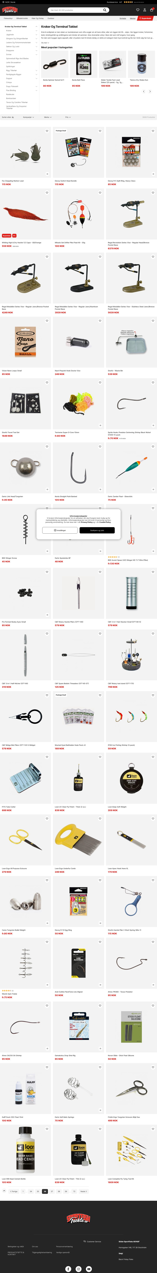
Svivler (20, 54)
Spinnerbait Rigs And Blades (17, 58)
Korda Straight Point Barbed (66, 496)
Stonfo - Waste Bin (115, 371)
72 (74, 1191)
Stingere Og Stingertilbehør (20, 38)
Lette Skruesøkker (13, 62)
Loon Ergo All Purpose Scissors (14, 868)
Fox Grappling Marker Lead (13, 181)
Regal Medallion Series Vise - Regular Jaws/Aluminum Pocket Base (76, 308)
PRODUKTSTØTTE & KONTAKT (16, 1253)
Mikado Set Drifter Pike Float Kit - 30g (70, 243)
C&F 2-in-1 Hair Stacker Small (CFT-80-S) (124, 622)
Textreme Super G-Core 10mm (67, 432)
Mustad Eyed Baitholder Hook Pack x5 (70, 745)
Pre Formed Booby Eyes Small (14, 622)
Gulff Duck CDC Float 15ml (12, 1117)
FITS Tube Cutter (9, 807)
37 (52, 1191)
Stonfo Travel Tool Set (10, 432)
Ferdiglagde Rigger (20, 74)
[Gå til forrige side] (13, 1191)
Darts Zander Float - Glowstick (120, 496)
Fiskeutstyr (8, 18)
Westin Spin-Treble (9, 994)
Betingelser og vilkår (16, 1246)
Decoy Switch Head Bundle (66, 181)
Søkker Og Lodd (20, 46)
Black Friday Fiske (126, 1259)
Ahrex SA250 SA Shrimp (12, 1055)
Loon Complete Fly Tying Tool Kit (121, 1179)
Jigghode (20, 34)
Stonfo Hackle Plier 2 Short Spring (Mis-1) (124, 930)
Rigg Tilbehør (20, 70)
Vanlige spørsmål (63, 1252)
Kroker (20, 30)
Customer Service (94, 1241)
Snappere (20, 50)
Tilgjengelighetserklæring (42, 1252)
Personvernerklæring (64, 1246)
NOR (10, 2)
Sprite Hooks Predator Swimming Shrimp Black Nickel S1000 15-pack (129, 433)
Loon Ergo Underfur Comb (65, 868)
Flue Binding (20, 90)
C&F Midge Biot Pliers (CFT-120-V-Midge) (18, 745)
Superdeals (145, 18)
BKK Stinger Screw (9, 558)
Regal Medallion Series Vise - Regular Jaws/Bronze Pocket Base (25, 308)
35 (38, 1191)
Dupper (20, 78)
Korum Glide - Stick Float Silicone (121, 1055)
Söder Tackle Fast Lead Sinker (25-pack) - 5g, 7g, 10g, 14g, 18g (111, 81)
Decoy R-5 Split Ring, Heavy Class (121, 181)
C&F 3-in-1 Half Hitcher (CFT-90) (15, 683)
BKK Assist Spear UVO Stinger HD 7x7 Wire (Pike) (128, 560)
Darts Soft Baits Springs (64, 1117)
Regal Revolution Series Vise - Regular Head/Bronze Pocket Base (128, 244)
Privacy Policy (87, 522)
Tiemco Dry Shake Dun (139, 80)
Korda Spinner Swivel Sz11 (53, 80)
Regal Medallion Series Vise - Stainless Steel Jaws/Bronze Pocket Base (131, 308)
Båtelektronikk (22, 18)
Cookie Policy (105, 522)
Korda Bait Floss (78, 80)
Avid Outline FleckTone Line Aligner (69, 992)
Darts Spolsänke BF (63, 558)
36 (45, 1191)
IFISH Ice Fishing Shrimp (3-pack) (121, 745)
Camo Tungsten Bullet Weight (13, 930)
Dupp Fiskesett (20, 86)
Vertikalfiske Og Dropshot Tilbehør (16, 107)
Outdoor (51, 18)
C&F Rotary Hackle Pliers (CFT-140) (69, 622)
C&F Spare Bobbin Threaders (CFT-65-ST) (72, 683)
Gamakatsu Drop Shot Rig (65, 1055)
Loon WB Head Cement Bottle (14, 1179)
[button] (137, 2)
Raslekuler (10, 94)
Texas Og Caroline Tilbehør (17, 102)
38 (59, 1191)
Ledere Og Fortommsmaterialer (20, 42)
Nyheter (123, 18)
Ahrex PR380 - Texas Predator (120, 992)
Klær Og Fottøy (38, 18)
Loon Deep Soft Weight (117, 807)
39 (66, 1191)
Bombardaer (11, 98)
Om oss (35, 1246)
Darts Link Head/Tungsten (12, 496)
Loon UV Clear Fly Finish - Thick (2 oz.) (70, 807)
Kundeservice (112, 2)
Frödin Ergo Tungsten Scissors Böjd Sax (124, 1117)
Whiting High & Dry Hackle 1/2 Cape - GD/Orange (21, 243)
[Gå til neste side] (84, 1191)
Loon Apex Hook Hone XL (118, 868)
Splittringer (10, 66)
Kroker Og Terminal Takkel (19, 26)
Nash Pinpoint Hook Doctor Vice (67, 371)
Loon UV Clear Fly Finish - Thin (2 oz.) (70, 1179)
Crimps (9, 82)
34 (31, 1191)
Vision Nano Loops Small (12, 371)
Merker (133, 18)
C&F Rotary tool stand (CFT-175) (121, 683)
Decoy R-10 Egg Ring (63, 930)
